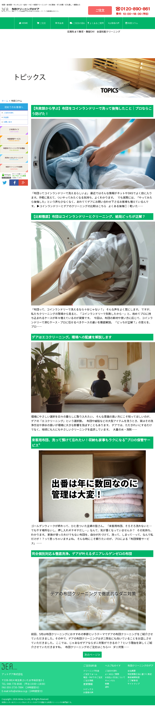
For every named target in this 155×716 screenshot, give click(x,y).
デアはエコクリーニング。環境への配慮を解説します (72, 337)
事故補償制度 (134, 677)
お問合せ (23, 35)
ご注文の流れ (77, 23)
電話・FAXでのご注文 (92, 677)
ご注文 (100, 10)
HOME (23, 23)
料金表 (59, 23)
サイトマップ (134, 683)
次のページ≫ (92, 655)
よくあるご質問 (95, 23)
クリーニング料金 (91, 670)
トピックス (88, 689)
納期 (107, 683)
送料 (107, 686)
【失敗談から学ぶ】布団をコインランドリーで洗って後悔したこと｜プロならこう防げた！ (92, 111)
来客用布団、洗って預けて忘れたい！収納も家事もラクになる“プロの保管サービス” (91, 442)
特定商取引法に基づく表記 (140, 674)
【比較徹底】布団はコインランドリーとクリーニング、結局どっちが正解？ (88, 216)
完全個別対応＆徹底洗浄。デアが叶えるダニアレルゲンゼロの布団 (82, 553)
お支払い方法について (115, 677)
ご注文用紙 (88, 680)
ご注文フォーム (90, 674)
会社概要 (132, 670)
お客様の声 (113, 23)
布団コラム (131, 23)
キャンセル (110, 680)
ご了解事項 (133, 680)
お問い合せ (8, 122)
